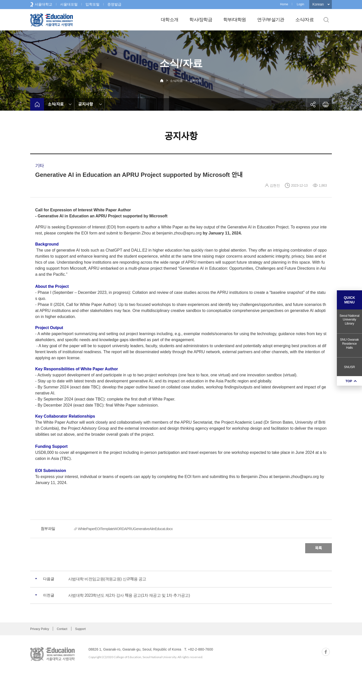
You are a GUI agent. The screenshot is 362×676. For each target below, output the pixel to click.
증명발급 (114, 4)
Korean (318, 4)
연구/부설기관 (270, 19)
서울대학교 (43, 4)
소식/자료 (304, 19)
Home (284, 4)
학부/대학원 (234, 19)
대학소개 (169, 19)
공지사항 (196, 81)
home (37, 104)
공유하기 (313, 104)
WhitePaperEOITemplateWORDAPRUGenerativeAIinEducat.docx (125, 529)
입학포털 (92, 4)
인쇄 (325, 104)
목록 (318, 548)
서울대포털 (69, 4)
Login (300, 4)
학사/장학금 (200, 19)
